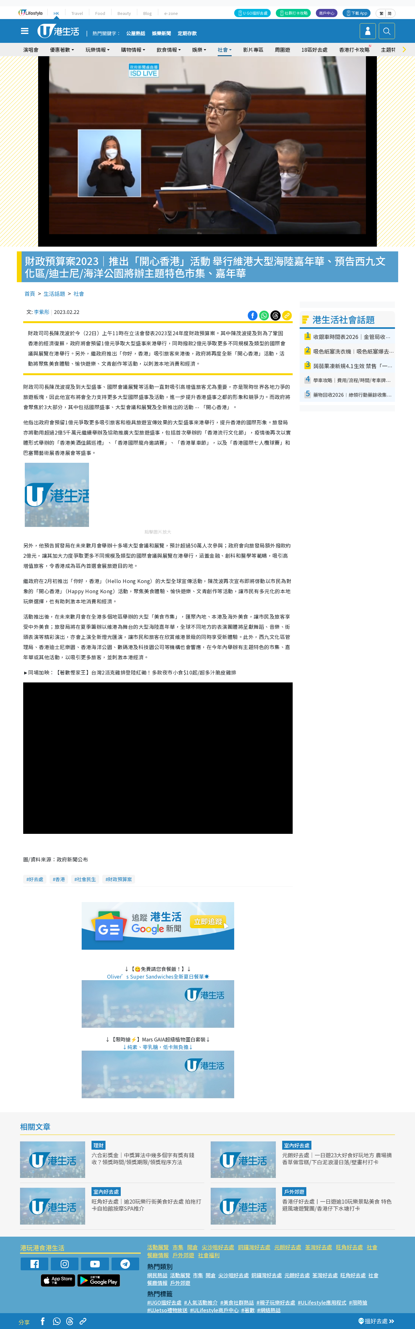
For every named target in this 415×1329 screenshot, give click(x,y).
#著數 (248, 1310)
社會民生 (86, 879)
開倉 (192, 1247)
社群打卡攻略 (296, 13)
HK (56, 13)
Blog (147, 13)
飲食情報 (167, 49)
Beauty (124, 13)
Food (100, 13)
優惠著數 (60, 49)
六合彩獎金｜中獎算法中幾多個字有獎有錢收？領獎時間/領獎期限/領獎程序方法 (143, 1158)
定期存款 (187, 33)
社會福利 (209, 1255)
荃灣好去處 (318, 1247)
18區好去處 (315, 49)
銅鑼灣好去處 (254, 1247)
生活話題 (54, 293)
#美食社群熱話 (237, 1302)
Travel (77, 13)
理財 (98, 1145)
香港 (60, 879)
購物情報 (131, 49)
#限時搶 (358, 1302)
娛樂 (197, 49)
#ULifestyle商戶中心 (214, 1310)
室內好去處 (297, 1145)
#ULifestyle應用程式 (322, 1302)
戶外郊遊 (294, 1191)
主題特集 (391, 49)
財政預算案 (120, 879)
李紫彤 (41, 312)
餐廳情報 (158, 1255)
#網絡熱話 (269, 1310)
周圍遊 (282, 49)
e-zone (171, 13)
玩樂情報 (95, 49)
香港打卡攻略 (354, 49)
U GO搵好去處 (255, 13)
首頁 (29, 293)
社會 (223, 49)
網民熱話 (157, 1275)
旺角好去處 (349, 1247)
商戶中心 (326, 13)
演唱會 (30, 49)
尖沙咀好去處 (218, 1247)
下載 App (359, 13)
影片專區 (253, 49)
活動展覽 (158, 1247)
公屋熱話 (135, 33)
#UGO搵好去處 (164, 1302)
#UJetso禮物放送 (167, 1310)
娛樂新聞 (161, 33)
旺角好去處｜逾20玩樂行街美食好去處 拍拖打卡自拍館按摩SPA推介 (146, 1204)
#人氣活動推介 (201, 1302)
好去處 (36, 879)
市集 (178, 1247)
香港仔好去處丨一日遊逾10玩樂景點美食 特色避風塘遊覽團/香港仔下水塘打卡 (337, 1204)
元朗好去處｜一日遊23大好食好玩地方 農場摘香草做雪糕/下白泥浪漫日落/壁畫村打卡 (337, 1158)
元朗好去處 (287, 1247)
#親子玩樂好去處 (275, 1302)
